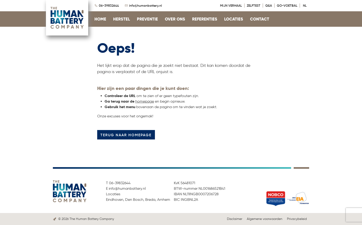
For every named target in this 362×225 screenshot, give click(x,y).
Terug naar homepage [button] (125, 135)
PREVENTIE (147, 19)
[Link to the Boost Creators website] (54, 219)
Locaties (233, 19)
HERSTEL (121, 19)
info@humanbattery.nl (145, 5)
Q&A (268, 5)
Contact (259, 19)
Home (100, 19)
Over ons (175, 19)
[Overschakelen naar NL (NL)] (305, 5)
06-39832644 (109, 5)
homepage (144, 101)
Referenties (204, 19)
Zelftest (253, 5)
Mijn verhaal (231, 5)
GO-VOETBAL (287, 5)
